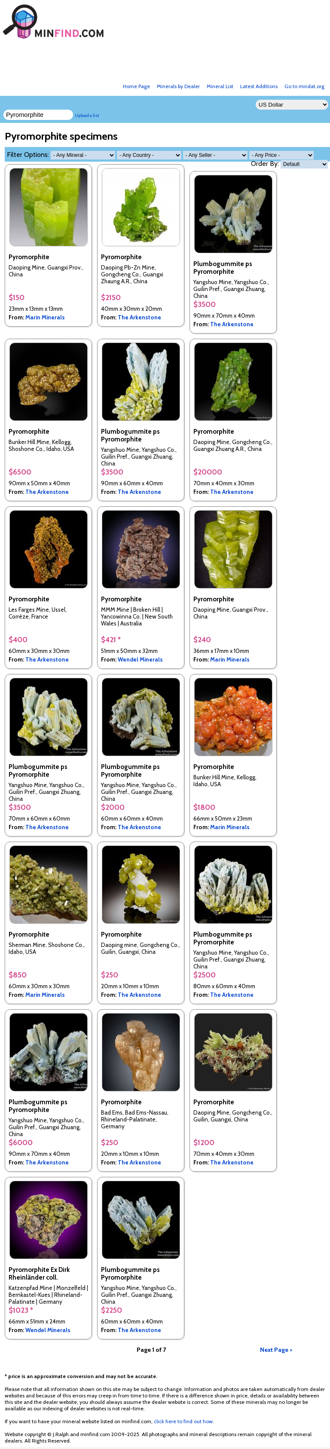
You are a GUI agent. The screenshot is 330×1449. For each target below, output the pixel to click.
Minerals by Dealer (178, 86)
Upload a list (87, 115)
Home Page (136, 86)
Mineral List (220, 86)
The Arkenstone (139, 317)
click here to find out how (183, 1421)
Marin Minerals (45, 317)
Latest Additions (259, 86)
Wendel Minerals (140, 659)
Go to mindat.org (304, 86)
